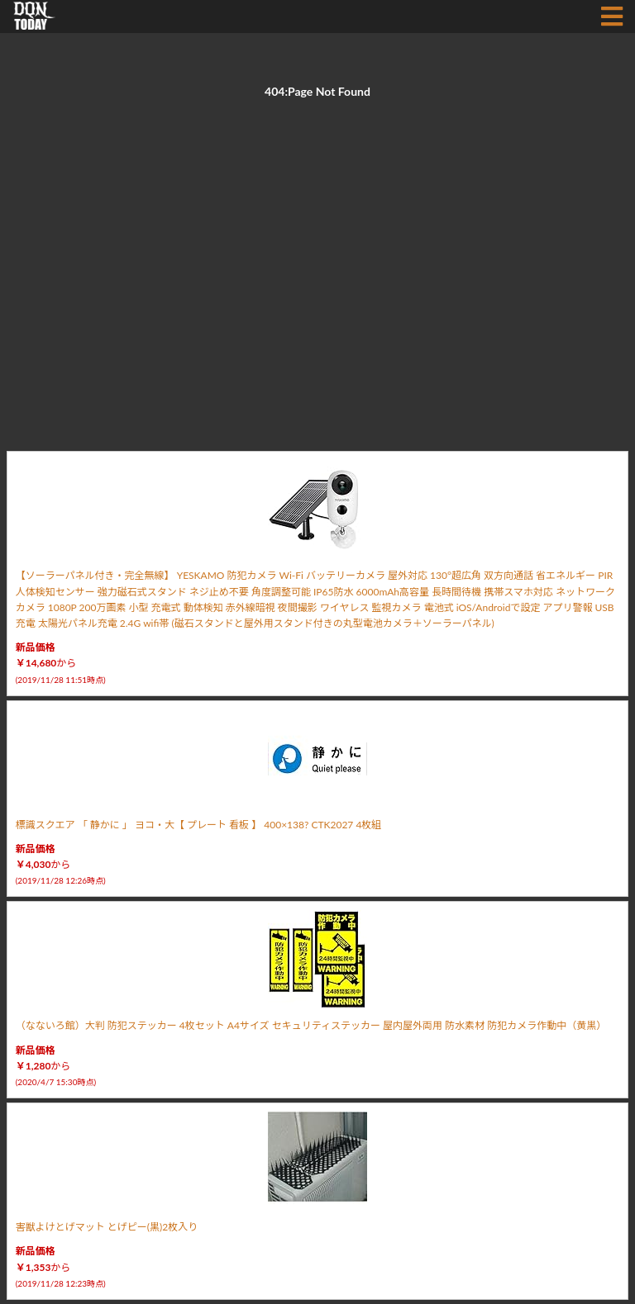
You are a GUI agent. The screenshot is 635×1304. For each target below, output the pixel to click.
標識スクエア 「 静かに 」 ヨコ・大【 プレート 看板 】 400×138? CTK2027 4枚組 (199, 824)
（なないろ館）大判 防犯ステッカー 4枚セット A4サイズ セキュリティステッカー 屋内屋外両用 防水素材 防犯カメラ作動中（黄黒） (311, 1025)
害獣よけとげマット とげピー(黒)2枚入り (107, 1227)
